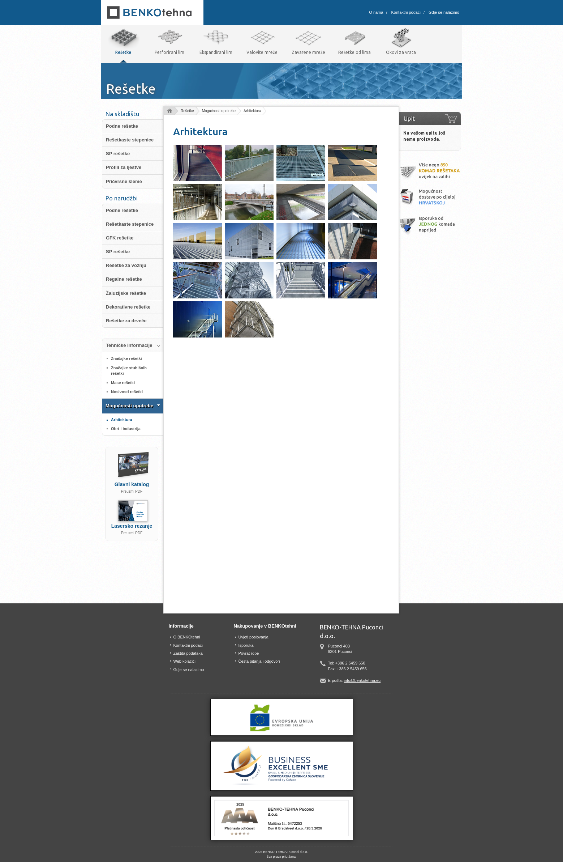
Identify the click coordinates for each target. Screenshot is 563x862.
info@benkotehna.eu (362, 680)
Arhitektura (252, 111)
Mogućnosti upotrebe (219, 111)
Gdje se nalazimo (444, 12)
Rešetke (187, 111)
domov (169, 111)
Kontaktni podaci (406, 12)
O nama (376, 12)
